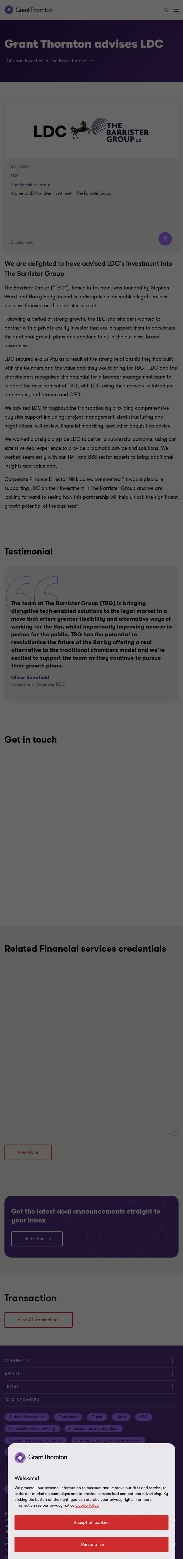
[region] (91, 1501)
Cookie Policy (87, 1505)
